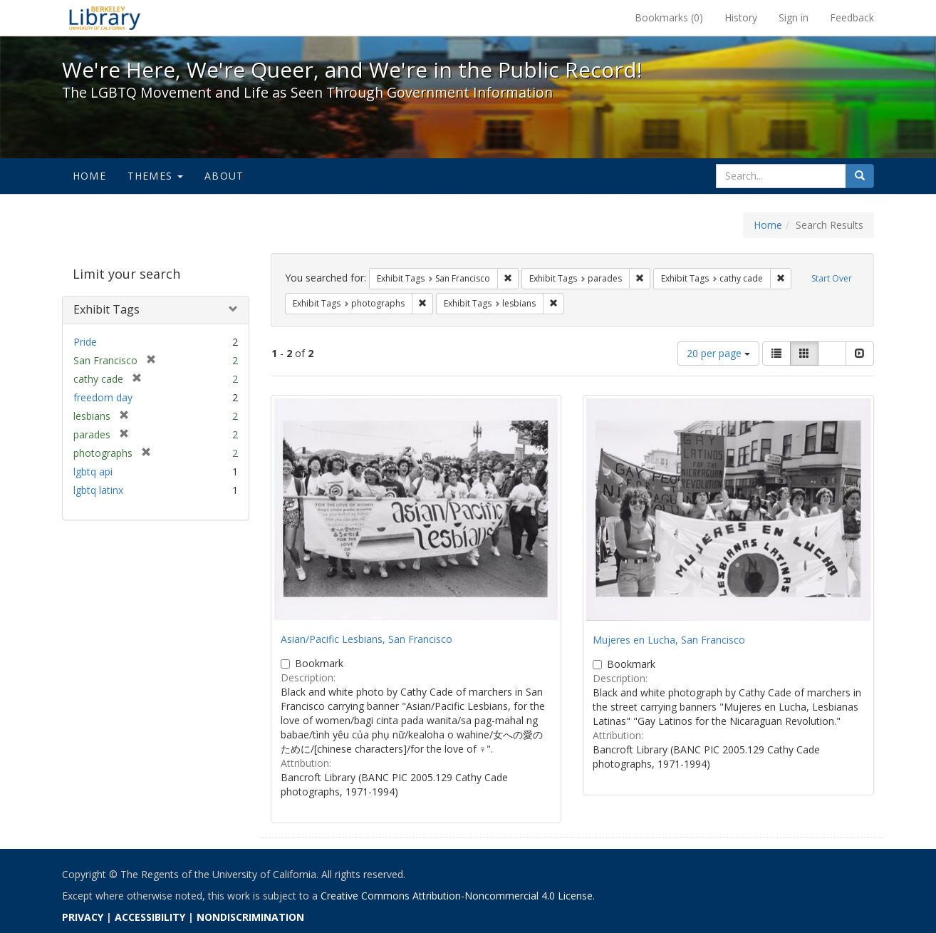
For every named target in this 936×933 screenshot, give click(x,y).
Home (89, 175)
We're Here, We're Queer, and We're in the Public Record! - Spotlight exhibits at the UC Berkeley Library (104, 18)
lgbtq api (93, 471)
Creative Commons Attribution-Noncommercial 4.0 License (457, 895)
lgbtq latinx (98, 490)
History (740, 17)
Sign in (793, 17)
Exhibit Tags (106, 309)
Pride (85, 342)
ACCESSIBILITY (150, 917)
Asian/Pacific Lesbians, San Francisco (366, 639)
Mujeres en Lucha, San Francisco (669, 639)
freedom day (102, 397)
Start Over (831, 278)
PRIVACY (82, 917)
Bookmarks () (669, 17)
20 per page (718, 353)
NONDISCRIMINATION (250, 917)
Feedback (852, 17)
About (224, 175)
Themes (155, 175)
